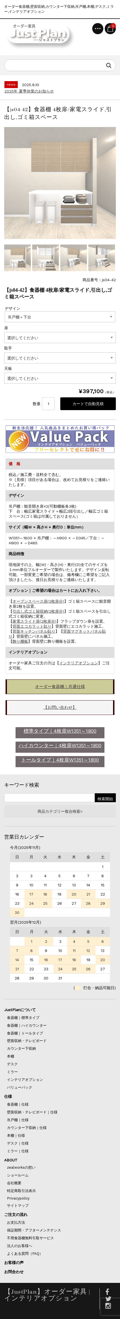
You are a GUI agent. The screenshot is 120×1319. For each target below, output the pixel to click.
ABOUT (11, 1160)
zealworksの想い (21, 1167)
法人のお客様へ (19, 1246)
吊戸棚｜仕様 (18, 1120)
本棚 (10, 1056)
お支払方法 (16, 1222)
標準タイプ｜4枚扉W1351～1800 (60, 731)
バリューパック (19, 1087)
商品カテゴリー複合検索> (60, 811)
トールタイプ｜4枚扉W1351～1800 (60, 760)
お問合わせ (14, 1272)
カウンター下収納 (21, 1048)
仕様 (8, 1096)
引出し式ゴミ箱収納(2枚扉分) (38, 611)
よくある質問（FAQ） (25, 1253)
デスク (12, 1064)
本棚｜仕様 (16, 1135)
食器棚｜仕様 (18, 1104)
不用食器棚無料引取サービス (30, 1238)
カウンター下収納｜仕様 (27, 1128)
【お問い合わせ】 (60, 707)
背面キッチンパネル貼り (33, 631)
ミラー (12, 1072)
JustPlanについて (20, 1010)
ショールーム (18, 1175)
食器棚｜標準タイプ (23, 1018)
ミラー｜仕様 (18, 1151)
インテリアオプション (78, 663)
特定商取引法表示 (21, 1191)
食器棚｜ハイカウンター (27, 1025)
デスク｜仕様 (18, 1143)
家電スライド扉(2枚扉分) (34, 621)
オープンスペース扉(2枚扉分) (38, 601)
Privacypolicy (18, 1198)
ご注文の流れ (16, 1214)
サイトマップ (18, 1205)
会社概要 (14, 1183)
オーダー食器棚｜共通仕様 (60, 686)
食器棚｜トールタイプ (25, 1033)
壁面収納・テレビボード (27, 1041)
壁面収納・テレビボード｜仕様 (32, 1112)
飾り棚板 (20, 641)
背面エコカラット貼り (31, 626)
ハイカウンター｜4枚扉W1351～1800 (60, 745)
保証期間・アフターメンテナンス (34, 1230)
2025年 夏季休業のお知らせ (29, 91)
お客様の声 (14, 1262)
